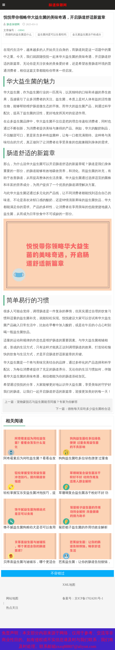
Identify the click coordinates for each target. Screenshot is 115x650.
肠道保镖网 (13, 24)
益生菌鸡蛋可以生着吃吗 (52, 34)
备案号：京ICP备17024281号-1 (82, 598)
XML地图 (68, 584)
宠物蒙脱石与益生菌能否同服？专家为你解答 (47, 402)
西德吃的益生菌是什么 (18, 34)
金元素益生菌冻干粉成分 (86, 34)
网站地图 (12, 598)
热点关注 (12, 607)
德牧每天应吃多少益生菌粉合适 (89, 408)
